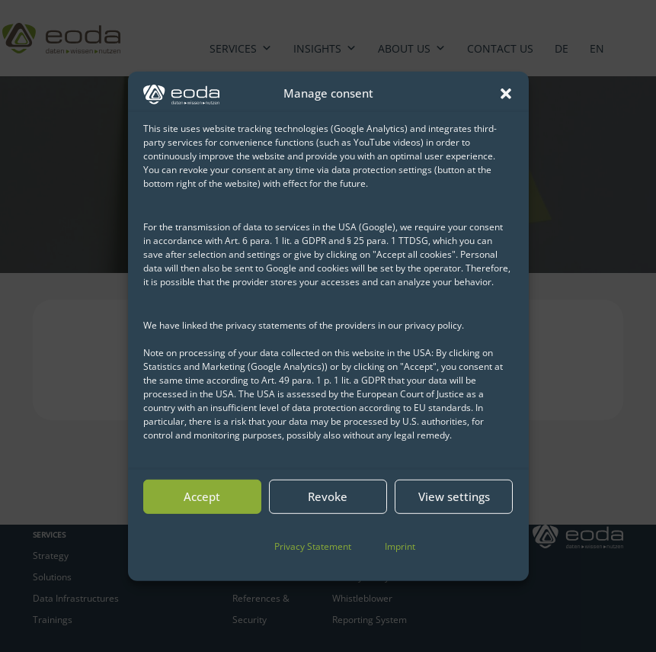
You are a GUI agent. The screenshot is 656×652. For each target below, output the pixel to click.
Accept (202, 496)
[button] (506, 93)
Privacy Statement (312, 546)
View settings (454, 496)
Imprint (400, 546)
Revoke (327, 496)
